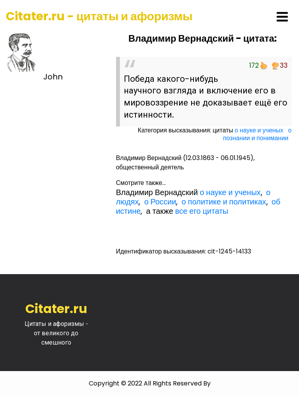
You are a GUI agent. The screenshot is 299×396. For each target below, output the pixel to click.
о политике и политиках (223, 201)
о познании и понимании (257, 134)
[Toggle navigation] (282, 17)
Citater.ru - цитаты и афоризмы (99, 16)
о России (160, 201)
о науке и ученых (259, 130)
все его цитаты (201, 211)
